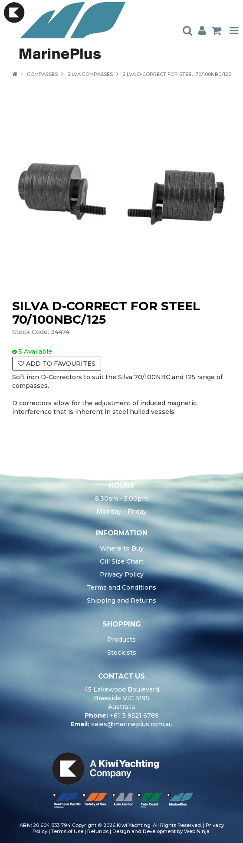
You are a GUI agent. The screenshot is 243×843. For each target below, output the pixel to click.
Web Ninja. (197, 831)
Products (121, 639)
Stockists (121, 652)
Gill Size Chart (122, 561)
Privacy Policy (122, 574)
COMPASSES (42, 74)
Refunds (97, 831)
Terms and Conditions (121, 587)
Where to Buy (122, 548)
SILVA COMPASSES (90, 74)
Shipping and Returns (121, 600)
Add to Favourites (60, 363)
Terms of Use (67, 831)
